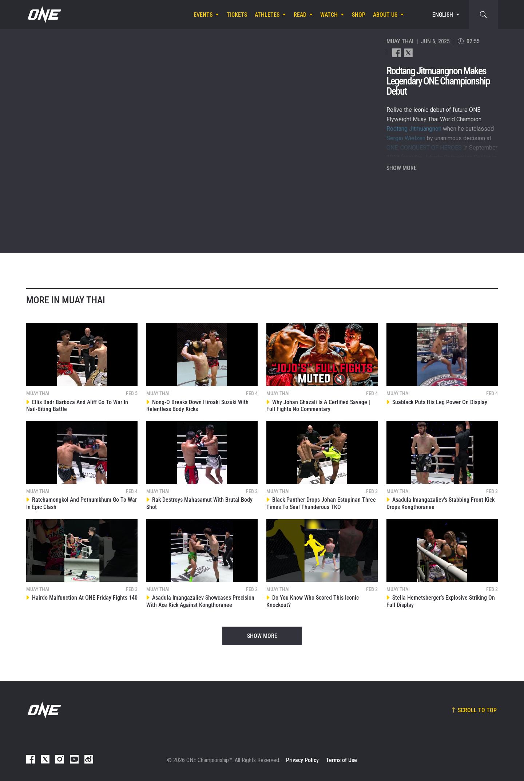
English (442, 14)
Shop (358, 14)
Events (203, 14)
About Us (385, 14)
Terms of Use (341, 760)
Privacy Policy (302, 760)
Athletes (267, 14)
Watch (329, 14)
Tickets (237, 14)
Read (300, 14)
